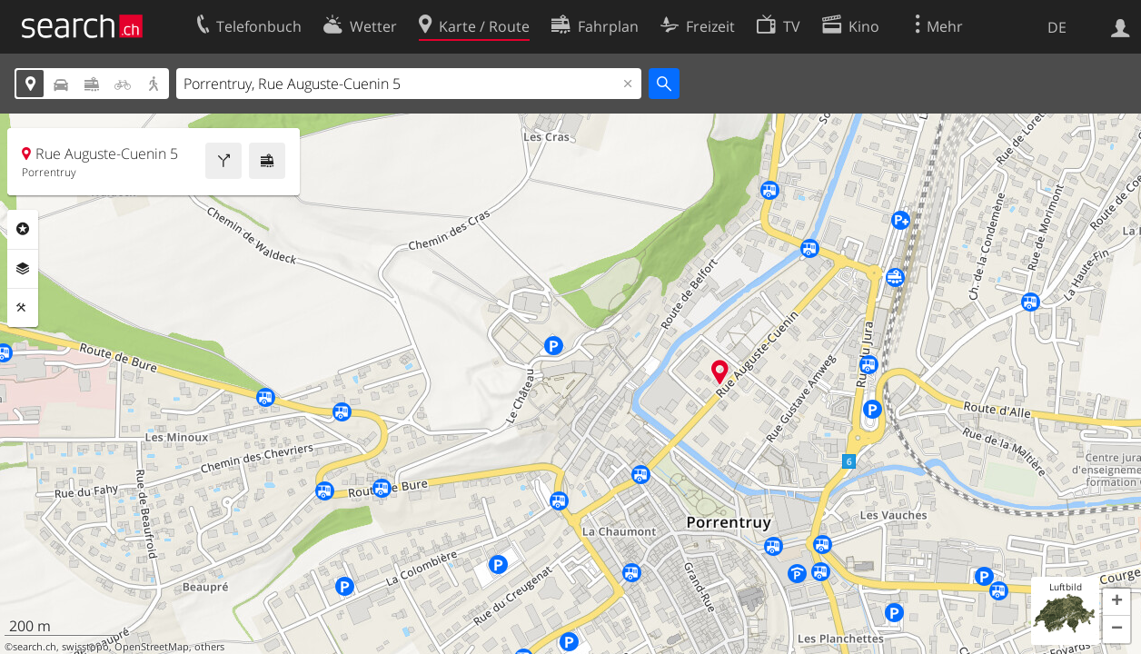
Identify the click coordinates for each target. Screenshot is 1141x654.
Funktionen (22, 308)
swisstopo (85, 646)
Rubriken (22, 229)
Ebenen (22, 269)
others (209, 646)
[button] (1116, 602)
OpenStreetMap (151, 646)
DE (1057, 27)
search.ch (34, 646)
